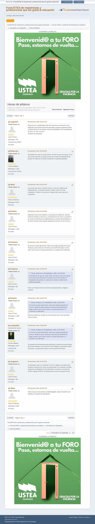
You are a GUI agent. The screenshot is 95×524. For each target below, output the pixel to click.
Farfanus (14, 242)
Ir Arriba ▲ (87, 517)
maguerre (14, 361)
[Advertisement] (82, 135)
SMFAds (7, 519)
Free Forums (14, 519)
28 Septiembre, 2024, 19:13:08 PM (37, 151)
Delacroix (14, 151)
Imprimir (71, 116)
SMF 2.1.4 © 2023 (10, 517)
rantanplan (14, 325)
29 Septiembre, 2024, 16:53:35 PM (37, 388)
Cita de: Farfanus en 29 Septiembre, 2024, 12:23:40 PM (48, 302)
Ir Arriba (10, 418)
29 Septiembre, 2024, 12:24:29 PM (37, 269)
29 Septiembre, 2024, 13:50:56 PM (37, 325)
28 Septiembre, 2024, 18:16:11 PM (37, 121)
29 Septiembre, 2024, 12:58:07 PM (37, 298)
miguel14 (14, 122)
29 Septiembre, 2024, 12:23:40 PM (37, 242)
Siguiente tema (68, 109)
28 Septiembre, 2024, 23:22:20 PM (37, 184)
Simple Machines (19, 517)
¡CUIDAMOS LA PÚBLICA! (47, 31)
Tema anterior (57, 109)
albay (12, 184)
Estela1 (13, 211)
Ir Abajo (10, 116)
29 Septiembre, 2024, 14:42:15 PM (37, 361)
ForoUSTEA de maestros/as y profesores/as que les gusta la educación (30, 8)
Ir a (47, 433)
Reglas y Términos (78, 517)
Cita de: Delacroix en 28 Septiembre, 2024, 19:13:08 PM (48, 273)
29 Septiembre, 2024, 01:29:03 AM (37, 211)
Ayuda (70, 517)
